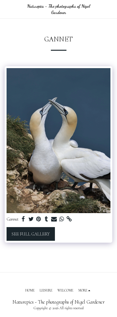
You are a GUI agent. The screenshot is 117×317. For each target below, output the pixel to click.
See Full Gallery (31, 234)
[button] (7, 9)
